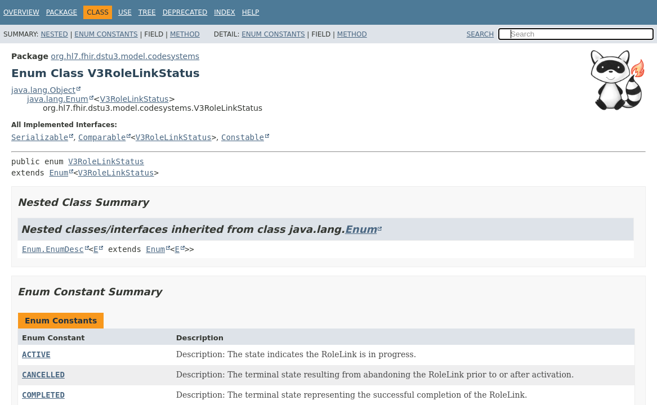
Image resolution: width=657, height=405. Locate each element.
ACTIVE (36, 354)
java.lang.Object (43, 90)
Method (185, 34)
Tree (147, 12)
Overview (21, 12)
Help (251, 12)
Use (125, 12)
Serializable (39, 137)
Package (61, 12)
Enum (58, 172)
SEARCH (480, 34)
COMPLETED (43, 394)
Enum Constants (105, 34)
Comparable (102, 137)
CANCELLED (43, 374)
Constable (242, 137)
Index (224, 12)
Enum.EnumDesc (53, 249)
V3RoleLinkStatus (134, 99)
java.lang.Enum (57, 99)
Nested (54, 34)
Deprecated (185, 12)
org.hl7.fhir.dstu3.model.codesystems (125, 56)
